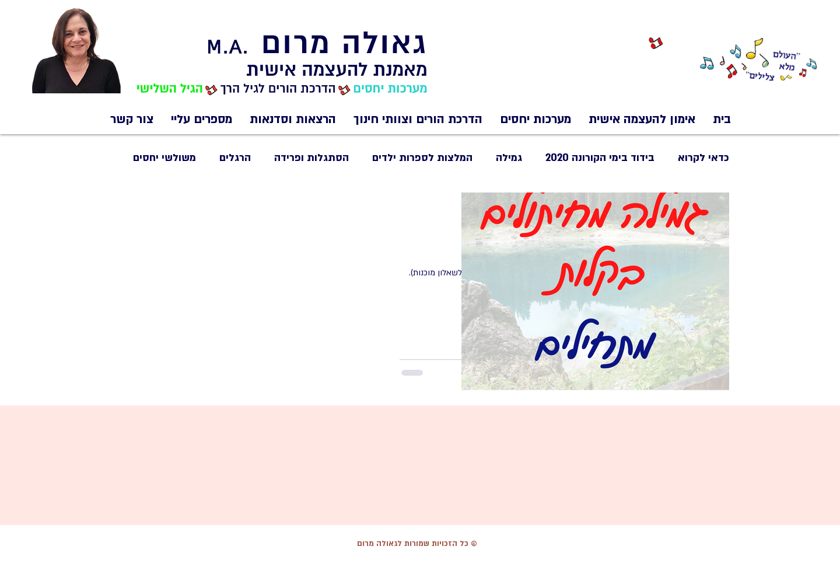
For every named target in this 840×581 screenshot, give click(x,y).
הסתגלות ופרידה (311, 157)
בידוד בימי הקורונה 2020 (599, 157)
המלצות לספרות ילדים (422, 157)
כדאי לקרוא (703, 157)
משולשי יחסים (164, 157)
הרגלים (235, 157)
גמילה (509, 157)
